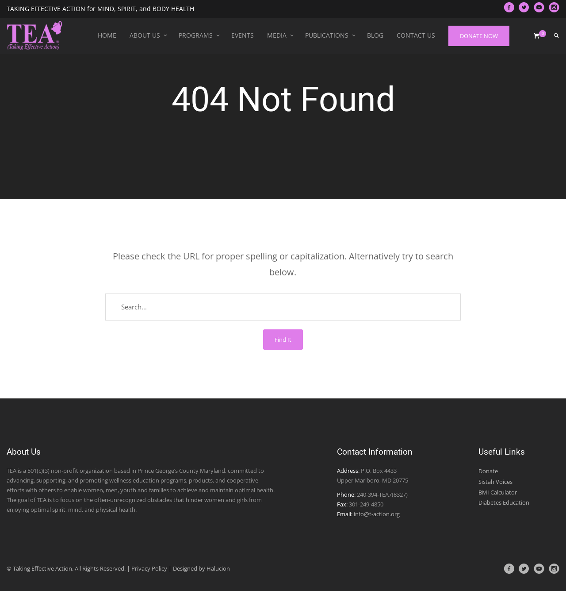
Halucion (218, 568)
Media (277, 35)
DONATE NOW (479, 36)
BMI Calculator (497, 492)
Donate (488, 471)
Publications (326, 35)
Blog (375, 35)
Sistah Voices (495, 482)
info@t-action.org (377, 514)
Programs (196, 35)
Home (107, 35)
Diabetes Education (503, 502)
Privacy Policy (149, 568)
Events (242, 35)
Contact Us (416, 35)
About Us (145, 35)
